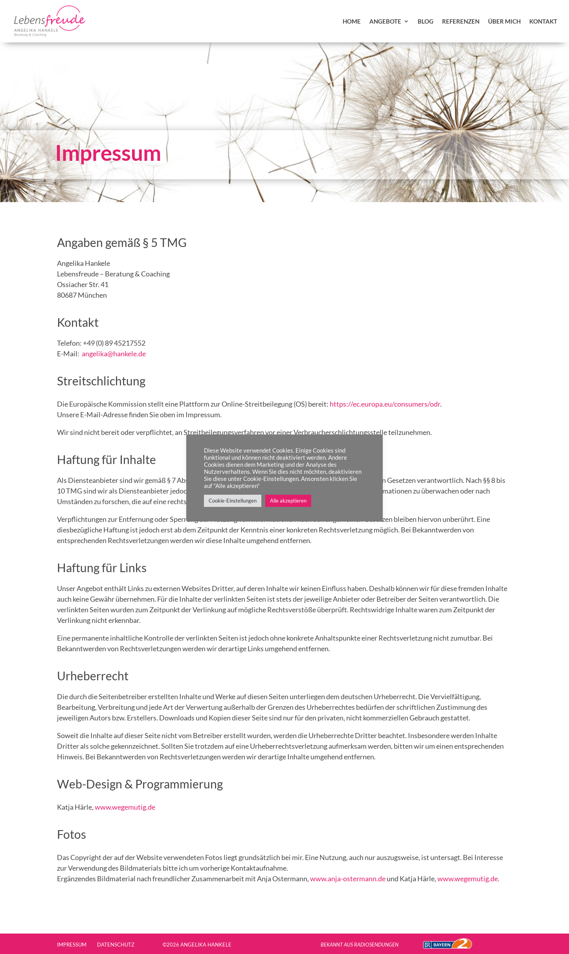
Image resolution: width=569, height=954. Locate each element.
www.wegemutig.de (125, 807)
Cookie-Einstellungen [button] (233, 500)
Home (352, 21)
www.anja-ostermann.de (347, 878)
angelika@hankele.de (114, 353)
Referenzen (460, 21)
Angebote (385, 21)
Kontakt (543, 21)
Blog (425, 21)
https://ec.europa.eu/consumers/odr (385, 404)
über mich (504, 21)
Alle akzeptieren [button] (288, 500)
